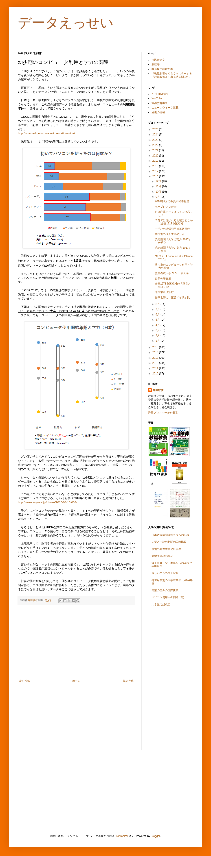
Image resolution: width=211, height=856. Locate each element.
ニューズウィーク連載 (165, 107)
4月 (158, 325)
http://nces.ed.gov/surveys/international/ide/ (46, 133)
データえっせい (66, 22)
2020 (155, 155)
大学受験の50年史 (162, 556)
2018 (155, 166)
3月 (158, 330)
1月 (158, 340)
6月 (158, 314)
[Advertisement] (76, 642)
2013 (155, 357)
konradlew (122, 836)
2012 (155, 363)
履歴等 (156, 64)
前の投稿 (128, 680)
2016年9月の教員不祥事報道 (172, 201)
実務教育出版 (160, 103)
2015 (155, 347)
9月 (158, 196)
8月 (158, 304)
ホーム (76, 680)
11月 (159, 186)
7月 (158, 309)
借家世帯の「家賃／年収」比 (172, 297)
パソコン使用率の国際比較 (168, 597)
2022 (155, 145)
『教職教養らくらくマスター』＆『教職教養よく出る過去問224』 (172, 75)
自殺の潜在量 (163, 278)
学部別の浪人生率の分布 (170, 234)
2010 (155, 373)
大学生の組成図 (161, 604)
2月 (158, 335)
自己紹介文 (158, 59)
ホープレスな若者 (165, 206)
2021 (155, 150)
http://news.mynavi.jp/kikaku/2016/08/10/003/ (47, 502)
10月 (159, 191)
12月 (159, 181)
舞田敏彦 (158, 390)
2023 (155, 139)
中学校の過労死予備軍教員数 (172, 228)
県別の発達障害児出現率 (166, 549)
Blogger (155, 836)
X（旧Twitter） (160, 94)
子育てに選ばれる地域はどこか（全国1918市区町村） (174, 222)
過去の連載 (158, 112)
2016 (155, 176)
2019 (155, 160)
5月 (158, 319)
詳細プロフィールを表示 (163, 412)
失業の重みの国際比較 (165, 590)
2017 (155, 171)
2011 (155, 368)
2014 (155, 352)
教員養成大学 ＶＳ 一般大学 (172, 273)
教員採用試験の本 (162, 69)
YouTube (157, 98)
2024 (155, 134)
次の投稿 (24, 680)
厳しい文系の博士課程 (165, 573)
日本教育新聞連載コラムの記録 (170, 535)
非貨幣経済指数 (164, 292)
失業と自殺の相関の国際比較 (169, 541)
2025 (155, 129)
